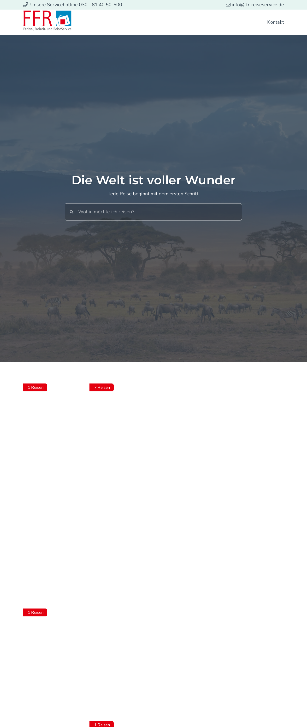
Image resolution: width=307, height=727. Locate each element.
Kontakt (275, 22)
